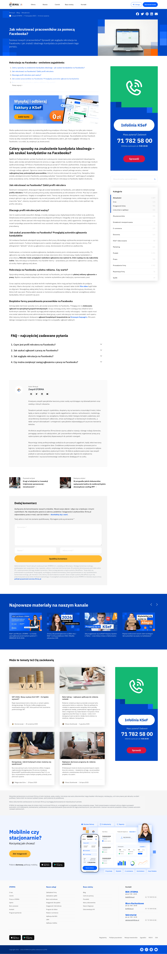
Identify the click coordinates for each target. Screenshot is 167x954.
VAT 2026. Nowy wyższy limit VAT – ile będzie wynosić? (30, 698)
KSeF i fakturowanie (120, 241)
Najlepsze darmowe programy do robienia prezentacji (79, 763)
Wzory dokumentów (89, 903)
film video (84, 286)
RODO (150, 938)
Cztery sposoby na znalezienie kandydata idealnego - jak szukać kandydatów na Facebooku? (48, 68)
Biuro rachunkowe (52, 899)
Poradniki (86, 899)
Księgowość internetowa (53, 906)
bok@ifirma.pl (129, 897)
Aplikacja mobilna (51, 923)
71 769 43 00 (150, 920)
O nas (11, 892)
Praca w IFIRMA (14, 899)
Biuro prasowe (13, 906)
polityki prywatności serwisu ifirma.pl (27, 579)
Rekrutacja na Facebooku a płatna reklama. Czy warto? (33, 82)
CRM (47, 920)
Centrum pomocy (88, 896)
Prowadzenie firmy (119, 265)
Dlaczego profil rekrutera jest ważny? (26, 75)
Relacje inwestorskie (131, 938)
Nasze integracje (88, 906)
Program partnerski (15, 913)
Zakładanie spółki (51, 896)
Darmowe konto (150, 5)
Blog (84, 892)
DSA (156, 938)
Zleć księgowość (20, 853)
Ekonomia (116, 235)
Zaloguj (136, 5)
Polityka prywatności (115, 938)
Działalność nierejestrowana (123, 222)
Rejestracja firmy (119, 272)
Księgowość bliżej (119, 206)
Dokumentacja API (89, 909)
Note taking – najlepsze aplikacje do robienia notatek (80, 698)
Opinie (11, 903)
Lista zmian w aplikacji (120, 210)
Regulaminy (103, 938)
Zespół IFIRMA (15, 16)
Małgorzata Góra (19, 782)
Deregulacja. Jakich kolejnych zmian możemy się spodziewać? (31, 763)
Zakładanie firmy (51, 892)
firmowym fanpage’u (78, 317)
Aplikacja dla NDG (51, 916)
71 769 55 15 (150, 897)
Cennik (11, 896)
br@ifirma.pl (129, 909)
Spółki (115, 278)
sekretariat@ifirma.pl (132, 920)
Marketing (116, 247)
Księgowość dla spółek (53, 903)
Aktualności (117, 198)
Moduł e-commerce (52, 913)
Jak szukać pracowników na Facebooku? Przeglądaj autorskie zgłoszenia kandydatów (45, 79)
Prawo (115, 259)
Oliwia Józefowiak (69, 724)
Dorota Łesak (18, 724)
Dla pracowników (119, 216)
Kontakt (11, 909)
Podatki (115, 253)
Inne (114, 202)
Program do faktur (52, 909)
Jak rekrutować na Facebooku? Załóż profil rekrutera (32, 71)
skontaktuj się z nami (59, 514)
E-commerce (117, 228)
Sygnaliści (143, 938)
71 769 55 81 (150, 909)
